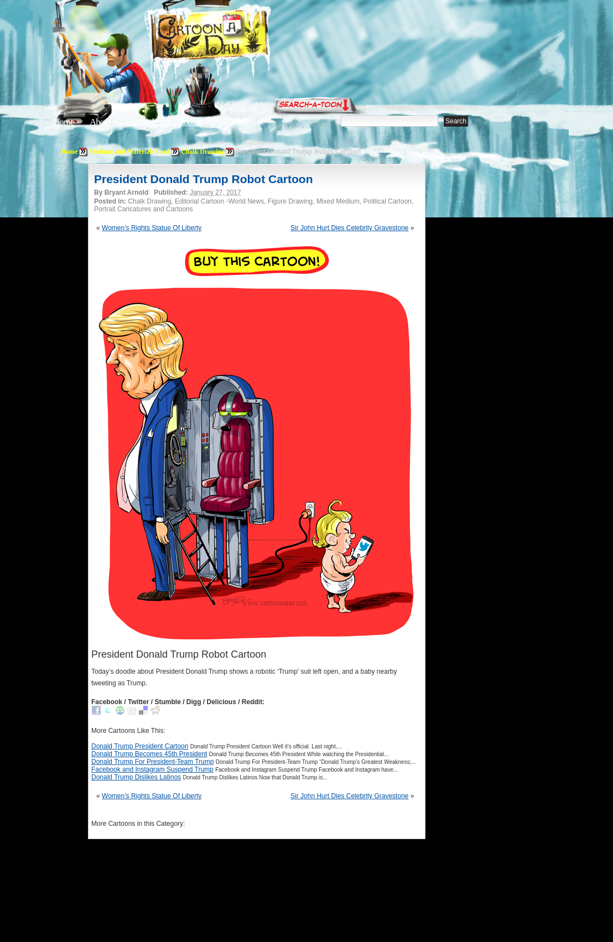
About (100, 122)
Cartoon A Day (236, 36)
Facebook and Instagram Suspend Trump (152, 769)
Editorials (141, 122)
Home (63, 122)
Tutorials (187, 122)
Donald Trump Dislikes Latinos (136, 777)
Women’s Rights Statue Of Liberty (151, 228)
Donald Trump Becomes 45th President (149, 754)
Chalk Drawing (203, 151)
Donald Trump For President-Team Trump (152, 762)
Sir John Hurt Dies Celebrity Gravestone (349, 228)
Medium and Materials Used (129, 151)
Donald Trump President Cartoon (139, 746)
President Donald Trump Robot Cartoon (203, 179)
